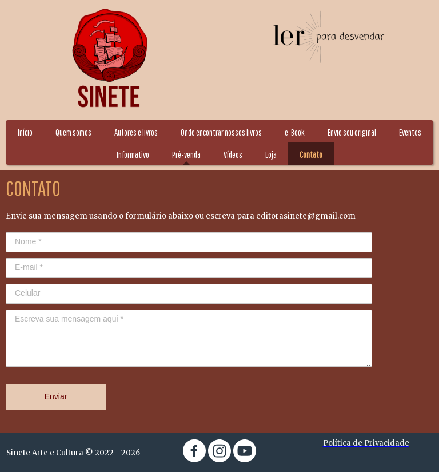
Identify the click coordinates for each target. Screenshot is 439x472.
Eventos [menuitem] (410, 132)
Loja (271, 154)
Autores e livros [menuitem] (136, 132)
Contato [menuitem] (311, 154)
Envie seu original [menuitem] (352, 132)
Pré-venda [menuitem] (186, 154)
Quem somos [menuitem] (73, 132)
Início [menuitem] (25, 132)
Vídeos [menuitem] (233, 154)
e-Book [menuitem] (295, 132)
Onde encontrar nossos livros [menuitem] (221, 132)
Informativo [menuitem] (133, 154)
